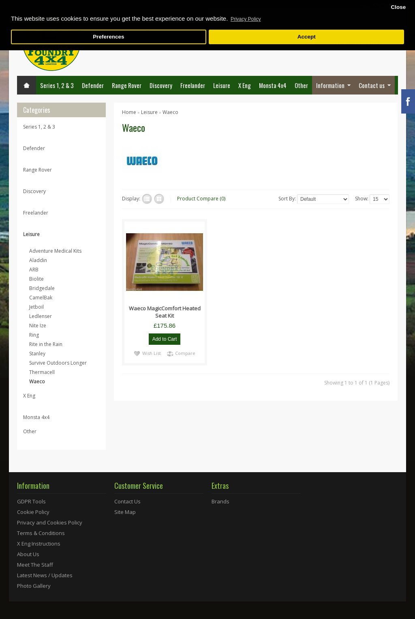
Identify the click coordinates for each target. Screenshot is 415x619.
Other (301, 85)
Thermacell (42, 372)
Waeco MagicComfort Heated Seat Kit (165, 312)
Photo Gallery (34, 585)
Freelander (192, 85)
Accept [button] (306, 37)
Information (330, 85)
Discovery (161, 85)
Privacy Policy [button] (246, 19)
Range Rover (126, 85)
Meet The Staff (35, 564)
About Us (28, 554)
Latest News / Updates (45, 575)
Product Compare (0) (201, 198)
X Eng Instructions (38, 543)
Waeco (37, 381)
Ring (34, 334)
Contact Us (127, 501)
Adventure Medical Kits (55, 250)
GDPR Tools (31, 501)
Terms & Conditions (41, 533)
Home (129, 112)
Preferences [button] (108, 37)
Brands (220, 501)
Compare (185, 353)
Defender (93, 85)
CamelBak (40, 297)
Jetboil (36, 306)
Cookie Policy (33, 512)
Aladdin (38, 260)
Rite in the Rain (45, 344)
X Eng (244, 85)
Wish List (151, 353)
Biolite (36, 278)
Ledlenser (40, 316)
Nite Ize (37, 325)
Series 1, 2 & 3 (57, 85)
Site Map (125, 512)
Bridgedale (42, 288)
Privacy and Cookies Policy (49, 522)
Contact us (372, 85)
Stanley (37, 353)
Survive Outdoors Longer (58, 362)
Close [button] (398, 7)
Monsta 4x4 (273, 85)
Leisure (221, 85)
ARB (34, 269)
